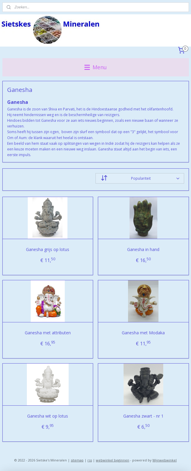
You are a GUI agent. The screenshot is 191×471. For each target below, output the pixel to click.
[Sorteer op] (140, 178)
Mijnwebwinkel (165, 460)
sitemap (77, 460)
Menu (95, 67)
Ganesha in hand (143, 249)
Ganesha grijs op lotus (47, 249)
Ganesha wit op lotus (47, 416)
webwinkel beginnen (112, 460)
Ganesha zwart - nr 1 (143, 416)
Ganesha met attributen (48, 332)
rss (89, 460)
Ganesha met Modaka (143, 332)
